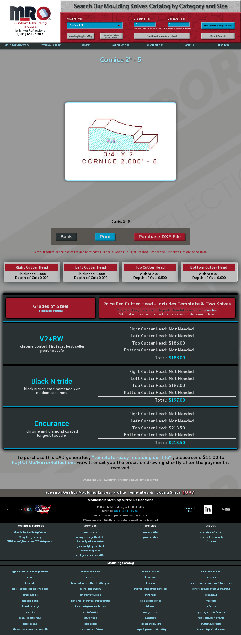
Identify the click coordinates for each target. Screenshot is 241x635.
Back (66, 236)
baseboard (211, 577)
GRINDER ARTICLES (155, 45)
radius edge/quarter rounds (211, 618)
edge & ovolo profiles (150, 600)
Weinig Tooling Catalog (30, 537)
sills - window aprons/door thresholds (30, 629)
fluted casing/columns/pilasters (90, 606)
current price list (90, 532)
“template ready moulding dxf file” (131, 457)
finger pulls (211, 600)
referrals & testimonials (211, 537)
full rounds (151, 606)
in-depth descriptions (50, 311)
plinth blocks (150, 618)
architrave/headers (90, 571)
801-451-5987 (126, 511)
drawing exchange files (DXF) (90, 537)
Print (104, 236)
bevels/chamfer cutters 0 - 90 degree (90, 583)
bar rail (30, 577)
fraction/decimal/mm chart (162, 36)
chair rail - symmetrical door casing (150, 588)
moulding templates (90, 550)
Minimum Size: (142, 18)
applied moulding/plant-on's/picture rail (30, 571)
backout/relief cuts (210, 571)
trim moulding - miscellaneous (211, 629)
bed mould (30, 583)
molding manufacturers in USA (90, 555)
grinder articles (150, 537)
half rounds (211, 606)
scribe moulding (90, 623)
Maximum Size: (176, 18)
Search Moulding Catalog (217, 25)
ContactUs (189, 509)
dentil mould (211, 594)
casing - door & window (90, 588)
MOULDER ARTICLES (120, 45)
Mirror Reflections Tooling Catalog (30, 532)
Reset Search (218, 36)
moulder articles (151, 532)
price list (210, 310)
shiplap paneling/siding (150, 623)
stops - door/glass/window (90, 629)
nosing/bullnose (150, 612)
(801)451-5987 (30, 34)
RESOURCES (223, 45)
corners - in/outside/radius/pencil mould (211, 588)
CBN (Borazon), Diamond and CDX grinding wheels (30, 541)
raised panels (30, 623)
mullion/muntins (90, 612)
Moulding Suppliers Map (80, 36)
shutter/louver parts (211, 623)
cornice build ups (30, 594)
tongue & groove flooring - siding (151, 629)
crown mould (150, 594)
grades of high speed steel (90, 546)
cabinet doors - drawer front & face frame (211, 583)
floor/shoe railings (30, 606)
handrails (30, 612)
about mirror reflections (211, 532)
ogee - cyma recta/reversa (211, 612)
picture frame (90, 618)
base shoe (150, 577)
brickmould (150, 583)
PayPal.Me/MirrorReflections (44, 462)
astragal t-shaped (151, 571)
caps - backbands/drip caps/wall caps (30, 588)
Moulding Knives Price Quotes (111, 36)
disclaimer (211, 541)
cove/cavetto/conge (90, 594)
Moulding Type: (75, 18)
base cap (90, 577)
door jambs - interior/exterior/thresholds (90, 600)
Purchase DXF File (159, 236)
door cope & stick (30, 600)
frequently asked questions (90, 541)
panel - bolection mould (30, 618)
